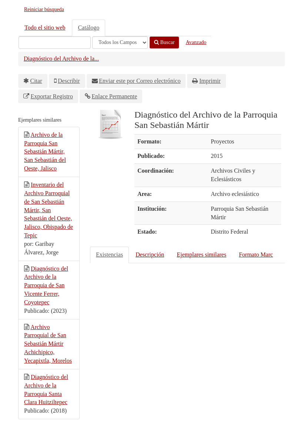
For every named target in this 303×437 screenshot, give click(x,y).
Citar (36, 81)
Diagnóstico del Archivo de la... (61, 58)
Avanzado (196, 42)
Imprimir (210, 81)
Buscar (164, 42)
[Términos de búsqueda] (55, 42)
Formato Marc (256, 254)
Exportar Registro (52, 96)
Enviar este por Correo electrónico (139, 81)
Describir (69, 81)
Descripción (150, 254)
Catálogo (88, 27)
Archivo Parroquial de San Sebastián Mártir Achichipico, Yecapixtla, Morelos (48, 344)
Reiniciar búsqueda (44, 9)
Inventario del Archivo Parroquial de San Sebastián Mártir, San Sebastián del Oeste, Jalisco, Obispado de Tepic (48, 210)
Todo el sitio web (44, 27)
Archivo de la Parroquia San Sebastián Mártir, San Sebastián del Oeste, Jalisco (45, 152)
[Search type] (120, 42)
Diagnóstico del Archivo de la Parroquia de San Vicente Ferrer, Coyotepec (46, 285)
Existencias (109, 254)
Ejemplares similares (201, 254)
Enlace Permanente (114, 96)
